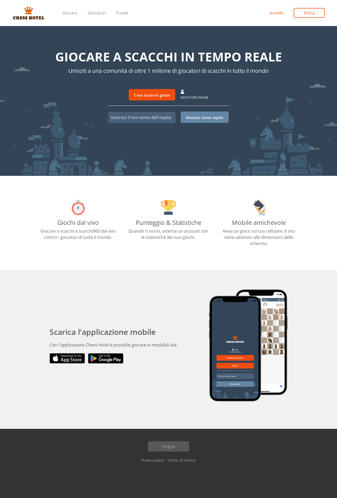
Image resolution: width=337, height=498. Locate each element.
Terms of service (181, 460)
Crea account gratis (152, 95)
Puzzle (122, 13)
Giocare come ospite (204, 117)
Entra (309, 13)
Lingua (168, 446)
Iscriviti (276, 13)
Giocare (69, 13)
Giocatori (97, 13)
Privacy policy (152, 460)
